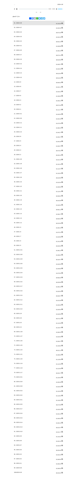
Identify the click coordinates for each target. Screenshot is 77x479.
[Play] (17, 9)
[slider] (33, 9)
